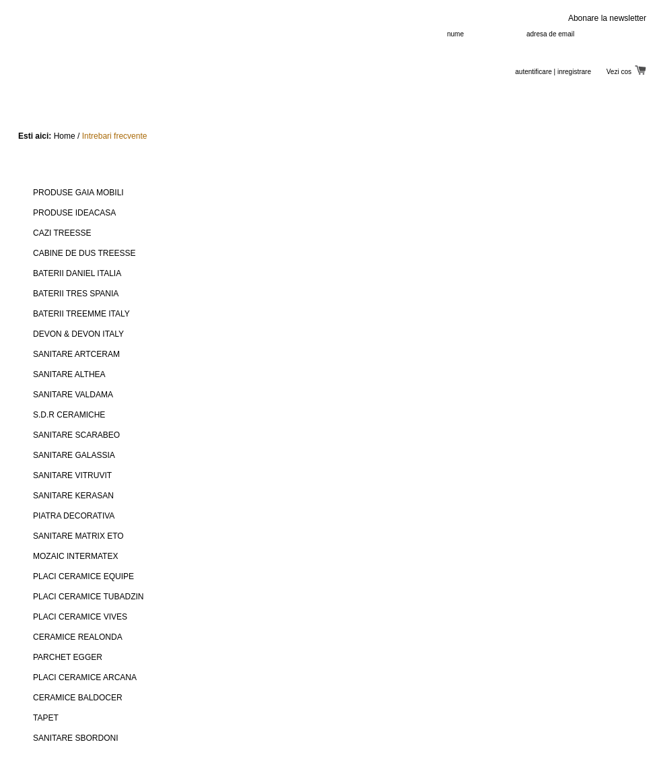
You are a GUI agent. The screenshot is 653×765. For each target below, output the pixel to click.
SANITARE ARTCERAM (76, 354)
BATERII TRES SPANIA (75, 293)
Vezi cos (626, 71)
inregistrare (574, 71)
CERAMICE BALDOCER (78, 697)
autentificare (533, 71)
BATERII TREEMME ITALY (81, 314)
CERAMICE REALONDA (78, 637)
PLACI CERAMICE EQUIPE (83, 576)
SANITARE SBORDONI (75, 738)
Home (64, 136)
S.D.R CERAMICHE (69, 415)
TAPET (46, 718)
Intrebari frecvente (114, 136)
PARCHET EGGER (67, 657)
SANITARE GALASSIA (74, 455)
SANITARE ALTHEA (69, 374)
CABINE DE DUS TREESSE (84, 253)
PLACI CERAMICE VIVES (80, 617)
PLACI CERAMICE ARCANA (85, 677)
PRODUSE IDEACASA (74, 213)
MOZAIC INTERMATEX (75, 556)
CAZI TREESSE (62, 233)
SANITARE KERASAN (73, 495)
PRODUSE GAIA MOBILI (78, 192)
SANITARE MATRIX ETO (78, 536)
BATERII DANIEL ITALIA (77, 273)
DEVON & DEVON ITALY (78, 334)
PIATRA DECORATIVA (73, 516)
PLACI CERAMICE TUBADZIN (88, 596)
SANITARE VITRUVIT (72, 475)
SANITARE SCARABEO (76, 435)
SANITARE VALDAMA (73, 394)
